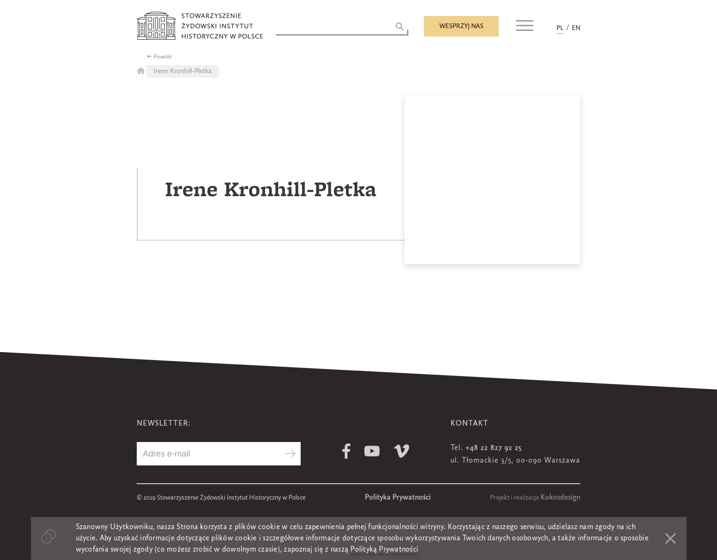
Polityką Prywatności (384, 549)
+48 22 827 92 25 (494, 448)
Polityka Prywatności (398, 497)
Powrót (163, 57)
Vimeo (401, 451)
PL (559, 28)
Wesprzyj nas (461, 26)
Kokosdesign (560, 497)
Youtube (372, 451)
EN (576, 28)
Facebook (346, 451)
